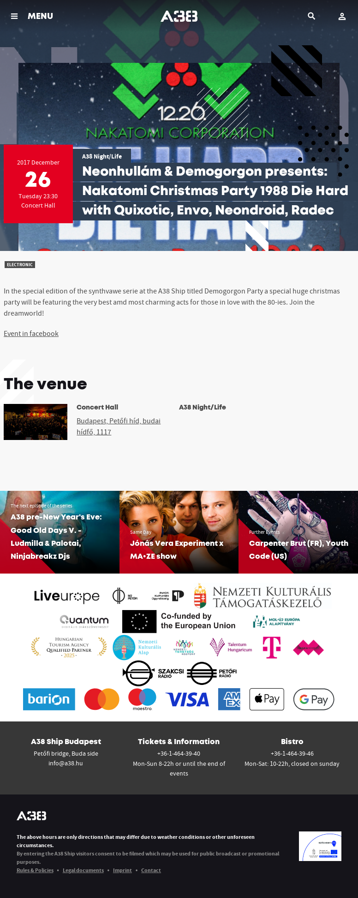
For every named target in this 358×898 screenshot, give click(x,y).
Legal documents (83, 870)
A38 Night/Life (102, 156)
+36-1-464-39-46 (292, 753)
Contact (151, 870)
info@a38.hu (65, 763)
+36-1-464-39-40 (178, 753)
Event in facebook (31, 333)
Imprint (122, 870)
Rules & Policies (35, 870)
